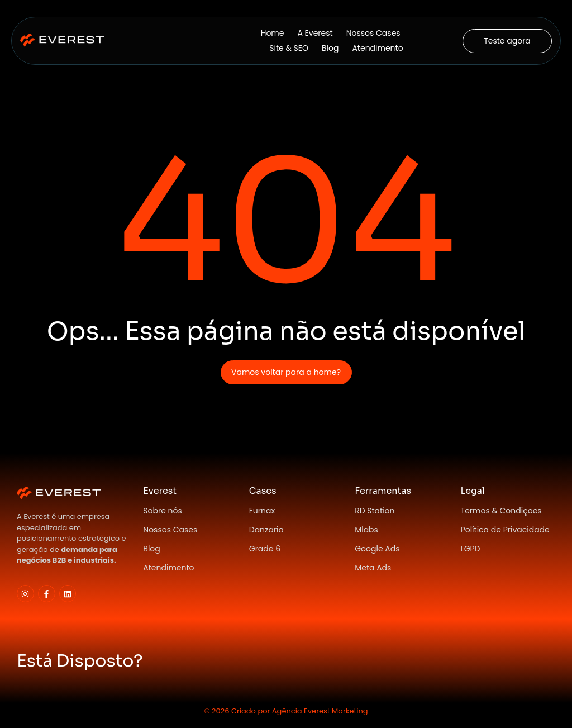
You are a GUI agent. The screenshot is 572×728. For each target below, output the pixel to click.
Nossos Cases (373, 33)
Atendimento (377, 48)
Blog (330, 48)
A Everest (314, 33)
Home (272, 33)
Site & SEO (288, 48)
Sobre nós (162, 510)
